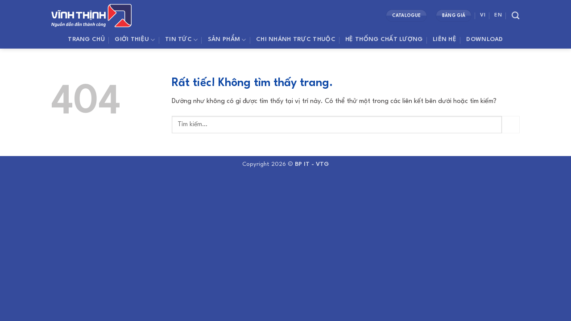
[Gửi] (511, 124)
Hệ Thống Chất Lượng (383, 39)
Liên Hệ (444, 39)
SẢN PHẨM (227, 40)
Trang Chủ (86, 39)
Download (484, 39)
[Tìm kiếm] (516, 16)
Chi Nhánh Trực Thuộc (295, 39)
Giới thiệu (135, 40)
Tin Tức (181, 40)
